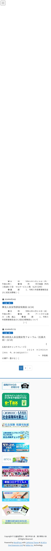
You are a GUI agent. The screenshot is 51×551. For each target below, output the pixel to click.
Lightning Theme (32, 542)
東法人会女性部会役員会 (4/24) (18, 307)
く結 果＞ (8, 303)
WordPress (18, 542)
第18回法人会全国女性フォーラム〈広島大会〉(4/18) (24, 338)
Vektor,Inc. (30, 545)
